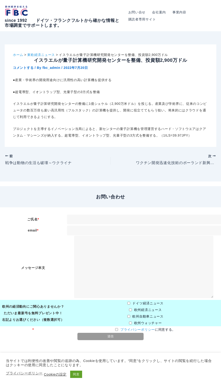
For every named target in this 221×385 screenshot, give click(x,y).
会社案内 (159, 12)
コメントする (23, 68)
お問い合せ (137, 12)
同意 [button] (76, 374)
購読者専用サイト (142, 19)
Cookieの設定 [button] (55, 374)
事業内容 (179, 12)
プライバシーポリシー (137, 329)
